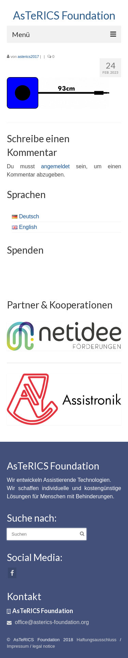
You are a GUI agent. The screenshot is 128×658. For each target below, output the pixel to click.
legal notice (43, 646)
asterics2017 (28, 56)
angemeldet (55, 166)
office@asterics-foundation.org (48, 622)
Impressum (18, 646)
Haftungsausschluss (96, 639)
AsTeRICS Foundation (64, 15)
